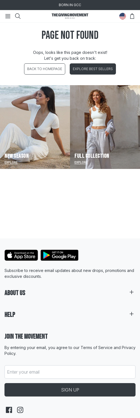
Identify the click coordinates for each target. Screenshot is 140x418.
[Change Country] (122, 16)
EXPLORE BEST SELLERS (93, 69)
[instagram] (20, 409)
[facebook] (8, 409)
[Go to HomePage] (70, 16)
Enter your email (23, 372)
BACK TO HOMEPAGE (44, 69)
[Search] (18, 16)
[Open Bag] (132, 16)
